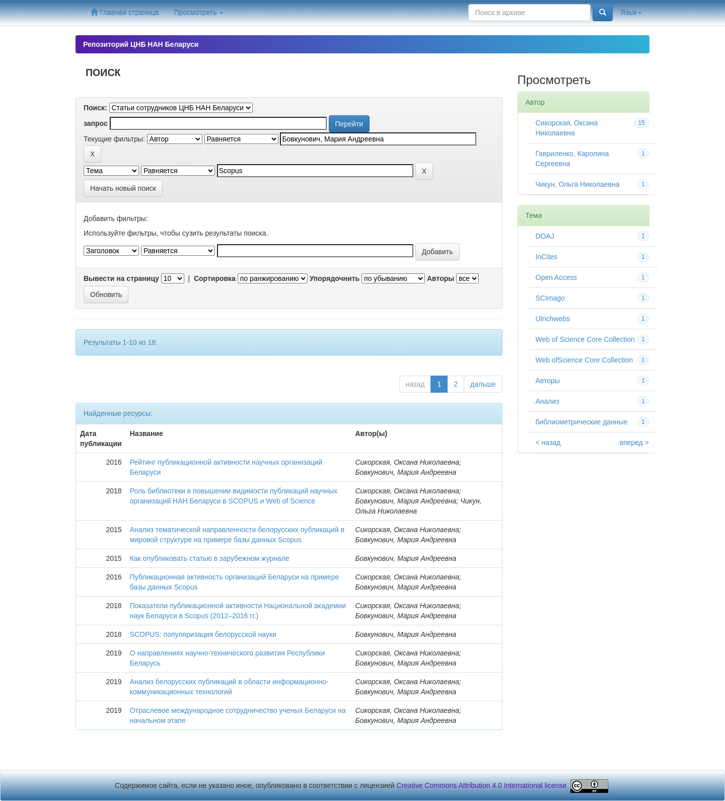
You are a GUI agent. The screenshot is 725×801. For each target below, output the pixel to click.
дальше (482, 384)
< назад (548, 443)
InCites (547, 257)
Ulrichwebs (553, 319)
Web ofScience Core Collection (584, 360)
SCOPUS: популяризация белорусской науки (203, 634)
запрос (96, 123)
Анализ (547, 401)
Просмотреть (199, 13)
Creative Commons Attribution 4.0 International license (482, 785)
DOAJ (545, 236)
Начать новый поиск (123, 188)
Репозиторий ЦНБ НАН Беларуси (140, 44)
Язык (631, 13)
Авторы (440, 278)
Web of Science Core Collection (585, 339)
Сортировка (215, 278)
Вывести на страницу (121, 278)
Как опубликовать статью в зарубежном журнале (209, 558)
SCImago (550, 298)
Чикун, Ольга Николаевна (578, 184)
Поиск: (95, 108)
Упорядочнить (334, 278)
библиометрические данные (582, 422)
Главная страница (125, 12)
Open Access (556, 277)
